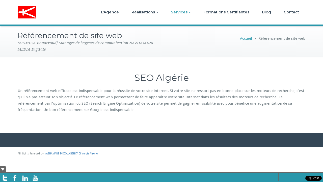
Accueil (246, 38)
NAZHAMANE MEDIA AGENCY (61, 153)
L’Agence (110, 12)
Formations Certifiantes (226, 12)
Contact (291, 12)
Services (181, 12)
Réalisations (144, 12)
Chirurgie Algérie (88, 153)
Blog (266, 12)
